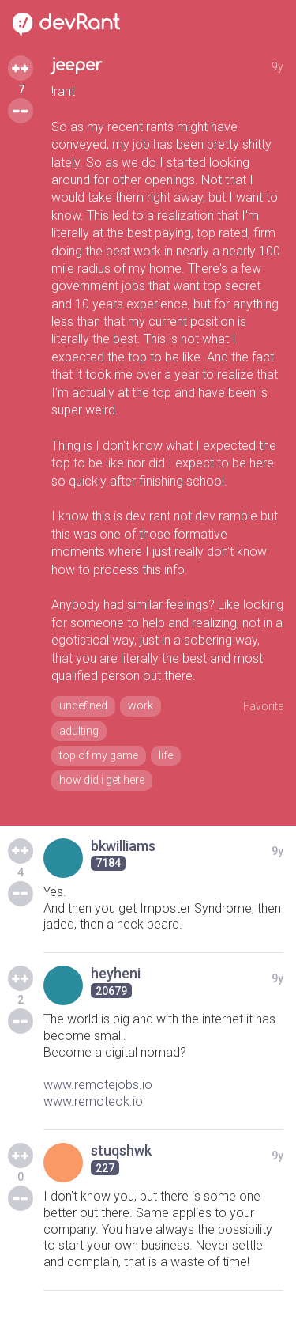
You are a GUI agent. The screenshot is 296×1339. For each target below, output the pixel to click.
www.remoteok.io (93, 1101)
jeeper (76, 65)
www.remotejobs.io (97, 1084)
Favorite (263, 706)
